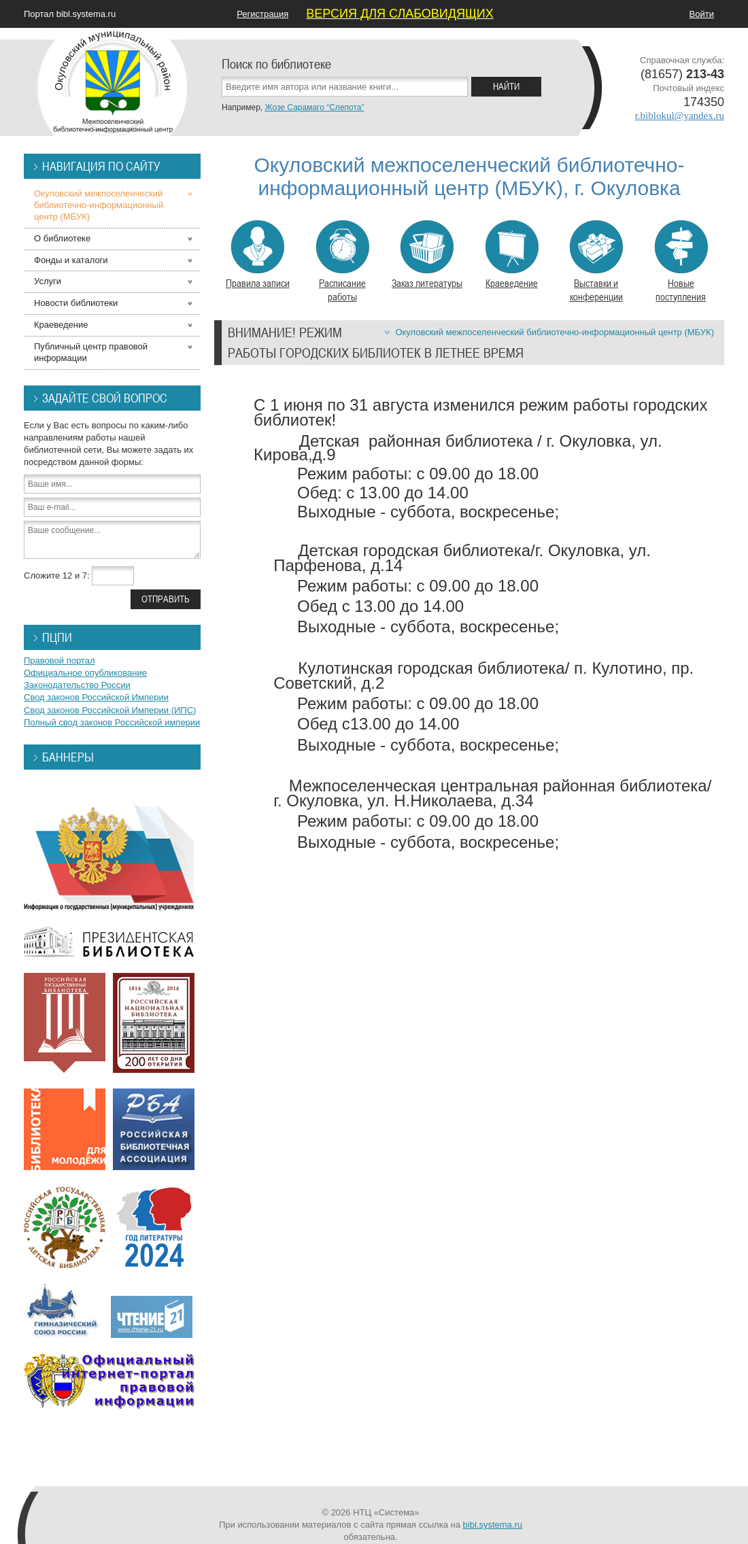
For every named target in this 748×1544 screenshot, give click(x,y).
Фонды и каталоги (71, 260)
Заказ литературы (427, 255)
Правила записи (258, 255)
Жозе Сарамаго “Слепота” (314, 107)
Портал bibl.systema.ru (70, 14)
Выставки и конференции (596, 261)
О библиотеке (62, 238)
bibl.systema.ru (492, 1525)
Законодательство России (77, 685)
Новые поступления (681, 261)
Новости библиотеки (76, 303)
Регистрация (262, 14)
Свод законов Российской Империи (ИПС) (110, 710)
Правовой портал (59, 660)
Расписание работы (342, 261)
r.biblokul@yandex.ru (679, 115)
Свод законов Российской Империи (96, 697)
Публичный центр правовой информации (91, 352)
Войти (702, 14)
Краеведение (512, 255)
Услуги (47, 281)
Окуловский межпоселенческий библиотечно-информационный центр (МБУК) (554, 332)
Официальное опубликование (85, 673)
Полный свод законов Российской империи (112, 722)
